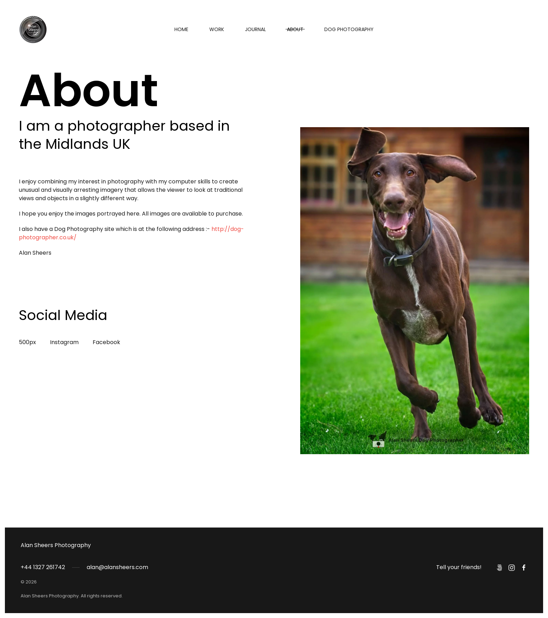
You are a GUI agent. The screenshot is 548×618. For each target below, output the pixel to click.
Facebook (106, 342)
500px (27, 342)
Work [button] (216, 29)
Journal (255, 29)
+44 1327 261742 (43, 567)
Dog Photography (349, 29)
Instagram (64, 342)
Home (181, 29)
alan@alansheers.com (117, 567)
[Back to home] (33, 29)
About (295, 29)
